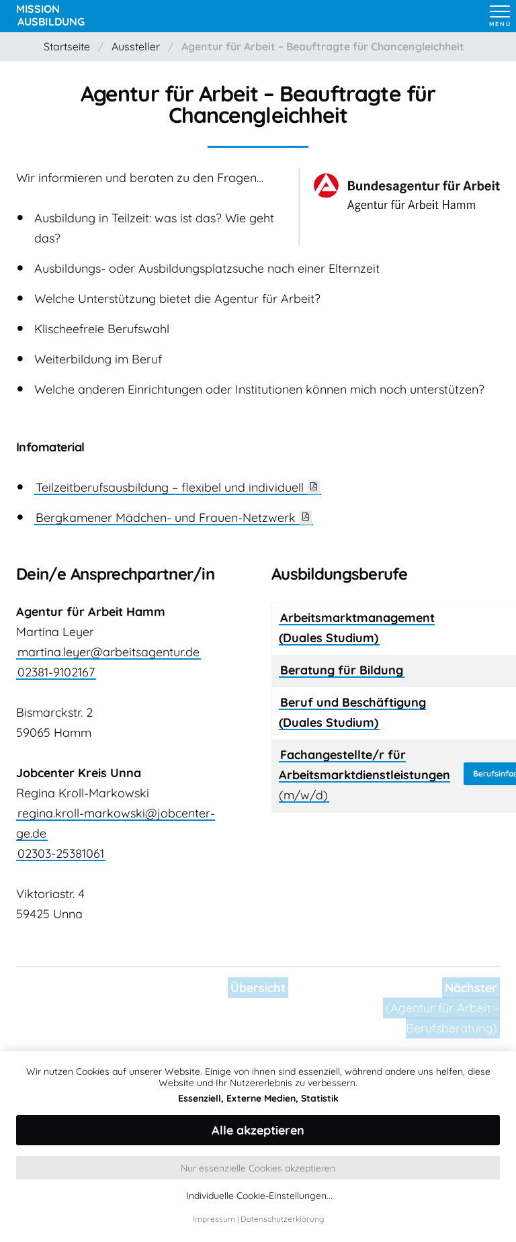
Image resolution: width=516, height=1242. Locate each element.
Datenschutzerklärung (282, 1219)
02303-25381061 (60, 853)
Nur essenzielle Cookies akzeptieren (258, 1168)
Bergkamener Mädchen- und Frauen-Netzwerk (166, 517)
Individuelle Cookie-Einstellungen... (259, 1196)
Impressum (214, 1219)
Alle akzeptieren (258, 1130)
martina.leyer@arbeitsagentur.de (108, 652)
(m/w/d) (364, 775)
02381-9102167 (56, 672)
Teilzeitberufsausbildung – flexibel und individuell (170, 487)
